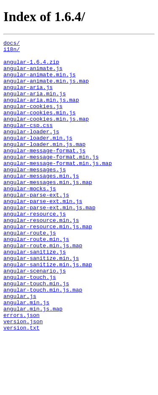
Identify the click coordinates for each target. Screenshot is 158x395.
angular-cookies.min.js (39, 127)
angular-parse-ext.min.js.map (49, 241)
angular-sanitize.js (34, 294)
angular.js (19, 348)
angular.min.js (26, 355)
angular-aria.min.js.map (41, 112)
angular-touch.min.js (36, 332)
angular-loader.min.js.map (44, 165)
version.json (23, 378)
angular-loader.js (31, 150)
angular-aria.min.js (34, 104)
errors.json (21, 370)
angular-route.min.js (36, 279)
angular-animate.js (32, 74)
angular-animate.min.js (39, 82)
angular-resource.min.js (41, 256)
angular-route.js (29, 272)
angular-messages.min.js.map (47, 211)
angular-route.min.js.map (42, 287)
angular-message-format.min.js (51, 180)
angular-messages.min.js (41, 203)
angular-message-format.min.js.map (57, 188)
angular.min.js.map (32, 363)
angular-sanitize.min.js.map (47, 310)
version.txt (21, 386)
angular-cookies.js (32, 120)
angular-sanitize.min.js (41, 302)
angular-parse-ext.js (36, 226)
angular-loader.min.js (37, 158)
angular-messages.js (34, 196)
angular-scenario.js (34, 317)
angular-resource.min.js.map (47, 264)
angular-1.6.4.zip (31, 66)
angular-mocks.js (29, 218)
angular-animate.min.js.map (46, 89)
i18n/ (11, 51)
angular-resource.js (34, 249)
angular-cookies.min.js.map (46, 135)
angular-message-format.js (44, 173)
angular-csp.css (28, 142)
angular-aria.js (28, 97)
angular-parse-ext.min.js (42, 234)
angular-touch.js (29, 325)
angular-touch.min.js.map (42, 340)
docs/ (11, 44)
